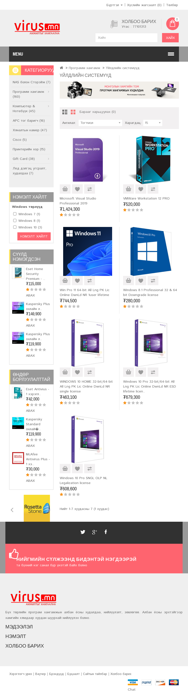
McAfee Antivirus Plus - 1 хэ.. (38, 459)
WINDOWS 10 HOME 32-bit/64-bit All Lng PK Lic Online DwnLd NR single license (86, 386)
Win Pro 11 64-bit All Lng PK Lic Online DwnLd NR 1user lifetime (84, 292)
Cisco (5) (20, 139)
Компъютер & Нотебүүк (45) (24, 109)
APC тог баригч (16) (29, 120)
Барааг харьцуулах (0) (98, 111)
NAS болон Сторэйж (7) (31, 82)
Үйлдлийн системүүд (123, 68)
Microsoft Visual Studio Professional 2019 (78, 201)
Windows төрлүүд (27, 206)
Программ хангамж (84, 68)
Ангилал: (69, 122)
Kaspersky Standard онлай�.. (34, 424)
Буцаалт (73, 674)
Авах (30, 295)
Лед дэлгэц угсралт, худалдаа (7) (29, 171)
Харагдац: (133, 122)
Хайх (170, 37)
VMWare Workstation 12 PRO (146, 198)
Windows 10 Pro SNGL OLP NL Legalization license (83, 480)
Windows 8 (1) (29, 220)
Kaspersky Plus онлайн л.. (38, 306)
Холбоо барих (120, 674)
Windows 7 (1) (29, 214)
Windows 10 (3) (30, 227)
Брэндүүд (56, 674)
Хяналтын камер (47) (30, 130)
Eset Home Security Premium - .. (35, 274)
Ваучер (40, 674)
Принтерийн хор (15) (29, 149)
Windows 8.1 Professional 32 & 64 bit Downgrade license (150, 292)
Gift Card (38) (24, 158)
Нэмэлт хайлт (34, 236)
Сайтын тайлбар (95, 674)
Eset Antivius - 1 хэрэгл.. (37, 392)
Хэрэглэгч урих (20, 674)
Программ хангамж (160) (28, 94)
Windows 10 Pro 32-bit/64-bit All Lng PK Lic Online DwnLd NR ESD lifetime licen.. (149, 386)
